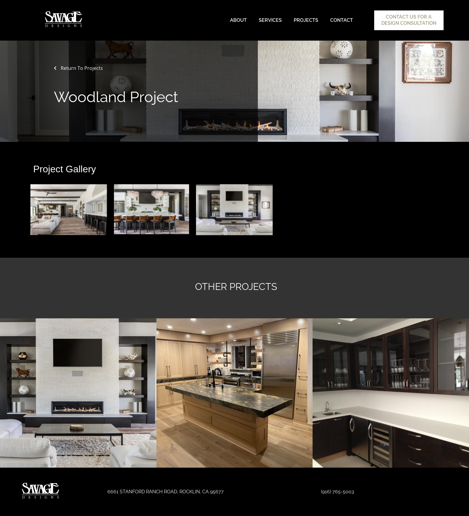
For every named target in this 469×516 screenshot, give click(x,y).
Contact (341, 20)
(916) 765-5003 (337, 491)
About (238, 20)
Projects (306, 20)
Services (270, 20)
